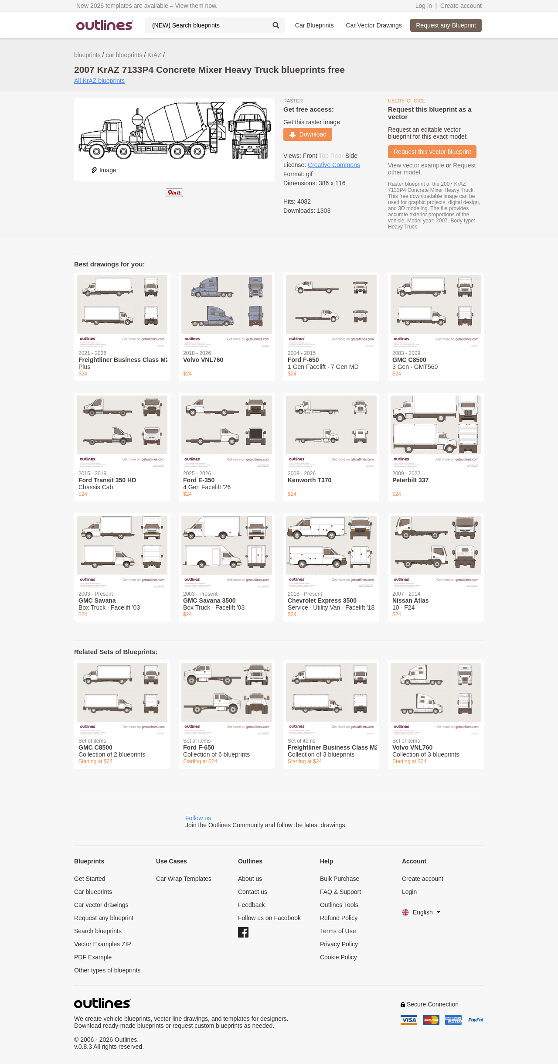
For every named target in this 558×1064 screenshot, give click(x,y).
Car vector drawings (101, 904)
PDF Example (93, 957)
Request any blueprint (103, 917)
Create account (461, 5)
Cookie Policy (338, 957)
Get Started (89, 878)
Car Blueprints (314, 25)
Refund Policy (338, 917)
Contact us (252, 891)
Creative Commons (334, 164)
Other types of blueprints (107, 970)
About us (250, 878)
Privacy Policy (339, 944)
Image (103, 170)
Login (409, 891)
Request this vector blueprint (432, 151)
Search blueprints (98, 931)
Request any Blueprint (446, 25)
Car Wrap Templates (183, 878)
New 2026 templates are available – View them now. (147, 5)
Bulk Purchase (339, 878)
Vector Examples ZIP (102, 944)
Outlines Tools (339, 904)
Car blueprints (93, 891)
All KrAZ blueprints (99, 80)
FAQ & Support (340, 891)
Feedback (251, 904)
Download (308, 134)
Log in (423, 5)
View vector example (416, 165)
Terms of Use (338, 931)
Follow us (198, 818)
